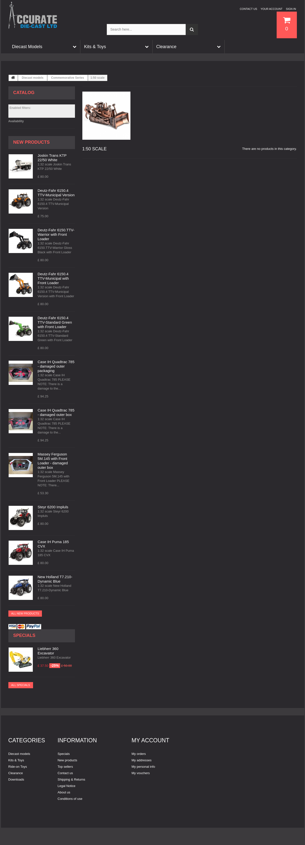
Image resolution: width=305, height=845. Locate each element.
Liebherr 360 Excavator (48, 651)
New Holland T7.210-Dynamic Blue (55, 579)
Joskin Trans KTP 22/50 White (52, 157)
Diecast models (32, 77)
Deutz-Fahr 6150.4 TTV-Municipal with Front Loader (53, 278)
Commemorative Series (67, 77)
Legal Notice (66, 786)
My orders (139, 754)
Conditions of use (70, 799)
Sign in (291, 8)
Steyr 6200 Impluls (53, 507)
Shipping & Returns (71, 779)
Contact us (248, 8)
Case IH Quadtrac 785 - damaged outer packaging (56, 366)
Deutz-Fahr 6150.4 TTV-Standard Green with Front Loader (55, 322)
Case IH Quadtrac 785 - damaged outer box (56, 412)
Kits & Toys (16, 760)
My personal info (143, 766)
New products (31, 142)
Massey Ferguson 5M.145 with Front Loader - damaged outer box (53, 461)
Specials (24, 635)
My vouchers (141, 773)
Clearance (15, 773)
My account (150, 740)
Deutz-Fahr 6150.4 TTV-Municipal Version (56, 192)
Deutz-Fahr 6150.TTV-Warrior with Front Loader (56, 234)
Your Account (272, 8)
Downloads (16, 779)
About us (64, 792)
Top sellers (65, 766)
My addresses (142, 760)
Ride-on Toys (17, 766)
